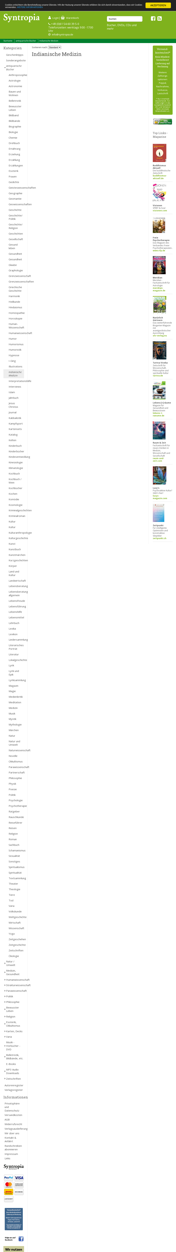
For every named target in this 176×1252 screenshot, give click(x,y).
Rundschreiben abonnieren (13, 1147)
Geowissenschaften (16, 204)
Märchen (14, 730)
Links (7, 1158)
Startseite (7, 40)
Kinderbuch (15, 445)
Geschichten (16, 233)
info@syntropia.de (62, 34)
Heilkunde (14, 301)
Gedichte (14, 182)
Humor (13, 338)
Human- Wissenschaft (16, 325)
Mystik (12, 719)
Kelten (12, 440)
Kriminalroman (16, 516)
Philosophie (15, 778)
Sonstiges (14, 861)
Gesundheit (15, 253)
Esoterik (13, 171)
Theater (13, 883)
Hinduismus (15, 307)
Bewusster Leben (15, 108)
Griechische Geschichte (15, 288)
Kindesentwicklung (16, 456)
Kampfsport (16, 423)
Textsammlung (16, 878)
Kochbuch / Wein (15, 480)
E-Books (11, 1064)
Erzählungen (16, 165)
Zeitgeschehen (16, 939)
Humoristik (15, 349)
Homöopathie (16, 313)
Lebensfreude (16, 600)
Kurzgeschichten (16, 560)
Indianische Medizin (48, 40)
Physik (12, 783)
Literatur (14, 654)
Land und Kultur (14, 573)
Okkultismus (16, 761)
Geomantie (15, 198)
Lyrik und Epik (14, 672)
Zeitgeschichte (16, 944)
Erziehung (14, 154)
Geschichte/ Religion (16, 226)
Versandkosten (13, 1115)
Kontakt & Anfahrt (10, 1139)
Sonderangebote (15, 60)
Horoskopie (15, 318)
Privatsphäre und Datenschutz (12, 1107)
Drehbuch (14, 143)
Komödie (14, 499)
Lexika (12, 628)
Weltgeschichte (16, 917)
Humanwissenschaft (16, 333)
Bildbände (14, 121)
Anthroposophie (16, 75)
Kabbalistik (15, 418)
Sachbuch (14, 844)
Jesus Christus (13, 404)
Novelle (13, 756)
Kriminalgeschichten (16, 510)
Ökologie (14, 956)
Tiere (12, 894)
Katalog (13, 434)
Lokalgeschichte (16, 660)
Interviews (15, 386)
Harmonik (14, 296)
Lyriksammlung (16, 680)
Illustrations (15, 366)
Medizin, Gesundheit (12, 972)
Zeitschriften (16, 950)
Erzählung (14, 159)
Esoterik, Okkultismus (13, 1023)
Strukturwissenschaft (15, 985)
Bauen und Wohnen (15, 93)
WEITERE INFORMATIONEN (73, 8)
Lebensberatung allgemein (16, 593)
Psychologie (16, 800)
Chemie (13, 137)
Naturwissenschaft (16, 750)
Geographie (15, 193)
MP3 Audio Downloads (12, 1071)
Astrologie (15, 80)
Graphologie (16, 270)
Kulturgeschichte (16, 538)
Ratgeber (14, 811)
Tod (11, 900)
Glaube (13, 265)
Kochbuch (14, 473)
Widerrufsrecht (13, 1124)
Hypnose (14, 355)
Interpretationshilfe (16, 381)
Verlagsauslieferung (14, 1128)
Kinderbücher (16, 451)
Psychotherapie (16, 805)
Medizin (13, 708)
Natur (12, 735)
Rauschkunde (16, 817)
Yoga (12, 933)
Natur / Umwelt (10, 963)
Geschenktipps (14, 54)
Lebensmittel (16, 617)
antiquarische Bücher (26, 40)
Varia (11, 905)
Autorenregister (14, 1085)
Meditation (15, 702)
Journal (12, 412)
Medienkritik (16, 696)
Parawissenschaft (16, 767)
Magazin (13, 685)
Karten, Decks (14, 1031)
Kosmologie (16, 505)
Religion (13, 833)
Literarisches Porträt (16, 646)
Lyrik (11, 665)
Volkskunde (15, 911)
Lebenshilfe (15, 611)
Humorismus (16, 344)
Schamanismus (16, 850)
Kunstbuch (15, 549)
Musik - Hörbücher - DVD (13, 1046)
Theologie (14, 889)
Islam (12, 392)
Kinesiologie (16, 462)
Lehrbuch (14, 623)
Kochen (13, 493)
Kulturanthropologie (16, 532)
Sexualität (14, 855)
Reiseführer (15, 822)
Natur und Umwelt (14, 743)
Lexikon (13, 634)
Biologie (13, 132)
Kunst (12, 543)
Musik (12, 713)
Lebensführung (16, 606)
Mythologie (15, 724)
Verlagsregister (14, 1090)
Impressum (11, 1154)
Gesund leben (13, 246)
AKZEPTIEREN (158, 5)
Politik (12, 794)
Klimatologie (16, 468)
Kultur (12, 521)
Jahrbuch (13, 397)
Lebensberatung (16, 586)
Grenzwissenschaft (16, 276)
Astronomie (15, 86)
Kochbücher (15, 488)
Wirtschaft (15, 922)
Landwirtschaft (16, 580)
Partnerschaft (16, 772)
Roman (13, 839)
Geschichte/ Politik (16, 217)
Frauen (13, 176)
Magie (12, 691)
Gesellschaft (16, 239)
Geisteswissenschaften (16, 187)
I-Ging (12, 360)
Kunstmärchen (16, 555)
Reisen (13, 828)
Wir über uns (12, 1133)
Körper (13, 566)
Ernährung (14, 148)
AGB (7, 1119)
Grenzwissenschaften (16, 281)
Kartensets (15, 429)
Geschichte (15, 209)
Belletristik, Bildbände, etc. (14, 1056)
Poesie (13, 789)
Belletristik (15, 100)
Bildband (14, 115)
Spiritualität (15, 872)
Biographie (15, 126)
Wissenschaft (16, 928)
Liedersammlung (16, 639)
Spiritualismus (16, 867)
